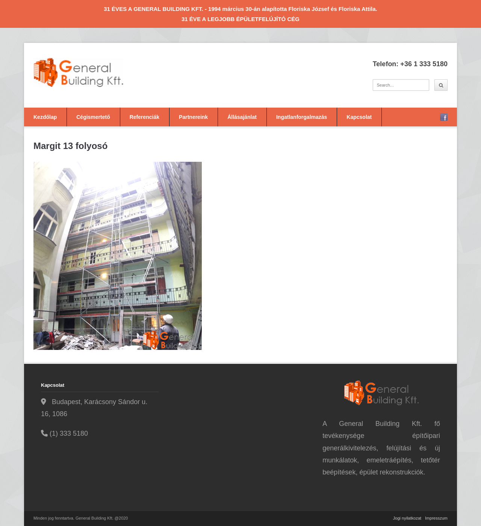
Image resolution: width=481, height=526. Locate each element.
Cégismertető (93, 117)
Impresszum (436, 518)
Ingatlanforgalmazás (301, 117)
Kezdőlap (45, 117)
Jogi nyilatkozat (407, 518)
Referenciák (144, 117)
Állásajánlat (242, 117)
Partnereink (193, 117)
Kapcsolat (359, 117)
